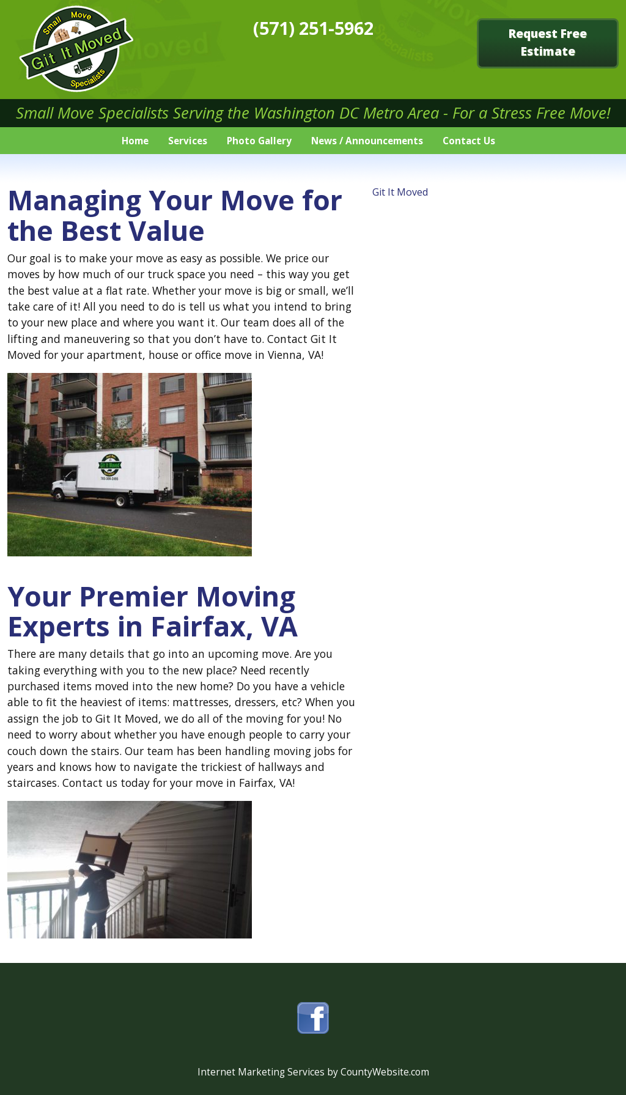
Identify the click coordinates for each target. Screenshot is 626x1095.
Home (135, 141)
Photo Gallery (259, 141)
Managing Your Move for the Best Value (174, 214)
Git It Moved (400, 192)
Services (187, 141)
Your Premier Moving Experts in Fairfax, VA (152, 610)
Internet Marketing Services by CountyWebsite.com (313, 1072)
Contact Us (469, 141)
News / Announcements (367, 141)
